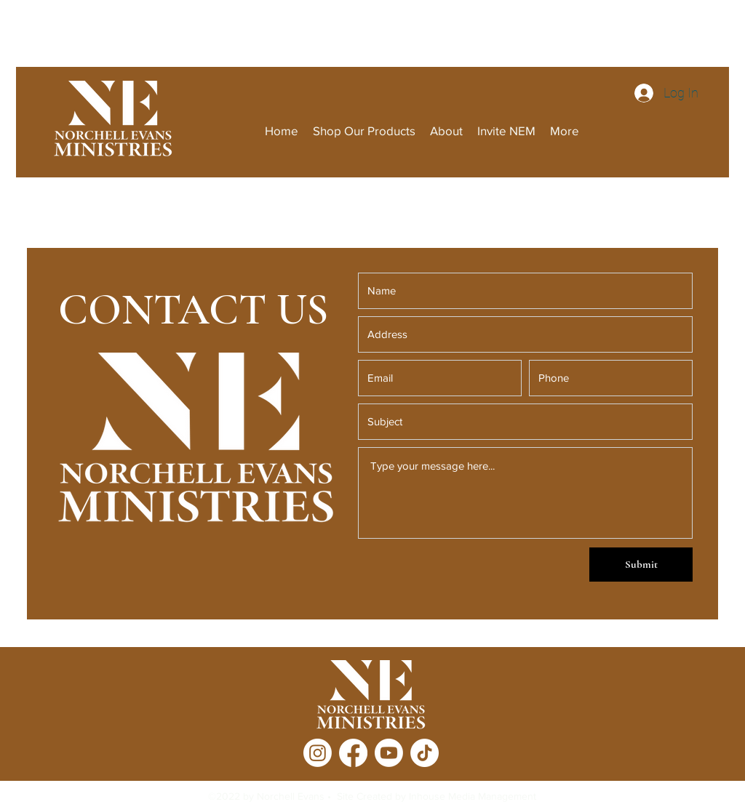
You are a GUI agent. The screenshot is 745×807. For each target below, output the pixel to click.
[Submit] (641, 564)
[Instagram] (317, 753)
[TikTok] (424, 753)
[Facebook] (353, 753)
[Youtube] (389, 753)
